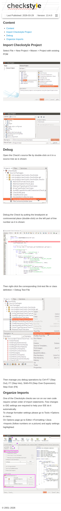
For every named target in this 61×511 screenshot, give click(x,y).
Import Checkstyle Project (19, 32)
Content (10, 28)
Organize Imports (14, 39)
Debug (9, 35)
